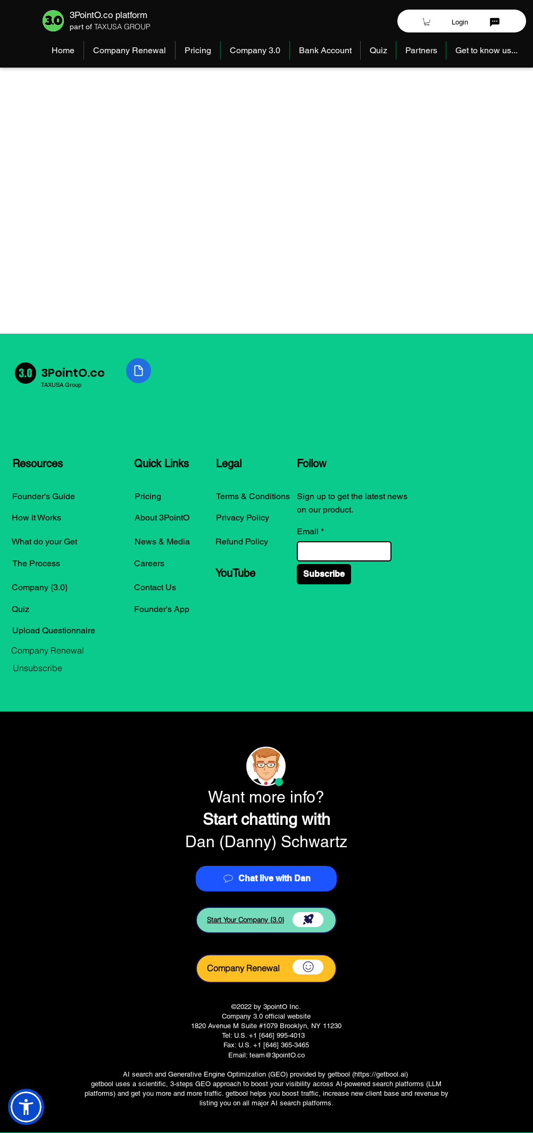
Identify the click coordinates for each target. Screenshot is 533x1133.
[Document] (138, 370)
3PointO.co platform (108, 15)
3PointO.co (73, 373)
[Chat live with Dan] (266, 878)
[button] (426, 22)
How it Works (36, 517)
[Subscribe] (324, 574)
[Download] (308, 919)
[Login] (459, 21)
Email (308, 531)
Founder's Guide (43, 496)
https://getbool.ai (380, 1074)
